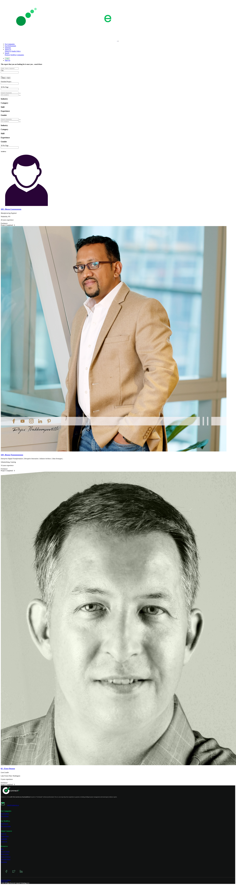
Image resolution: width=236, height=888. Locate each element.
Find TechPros (5, 813)
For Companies (10, 44)
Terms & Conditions (6, 880)
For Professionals (10, 46)
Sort (8, 78)
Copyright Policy (5, 859)
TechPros (13, 55)
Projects (7, 55)
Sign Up (7, 60)
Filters (3, 78)
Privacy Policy (5, 854)
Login (7, 58)
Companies (20, 55)
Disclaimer (4, 862)
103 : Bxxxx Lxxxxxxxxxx (11, 209)
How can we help (6, 826)
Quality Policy (16, 51)
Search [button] (7, 53)
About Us (8, 51)
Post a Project (5, 816)
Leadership (4, 839)
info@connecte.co (13, 805)
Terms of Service (5, 857)
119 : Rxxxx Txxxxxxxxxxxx (12, 455)
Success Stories (5, 851)
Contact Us (4, 841)
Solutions (8, 47)
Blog (2, 849)
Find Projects (4, 823)
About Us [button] (8, 49)
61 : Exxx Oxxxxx (8, 768)
